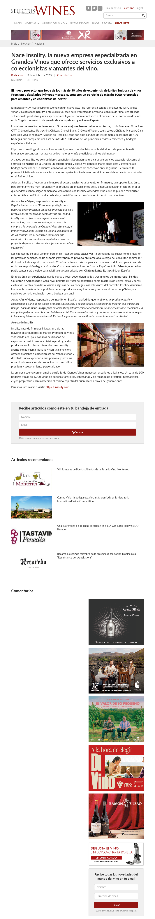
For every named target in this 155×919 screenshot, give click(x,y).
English (140, 8)
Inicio (18, 23)
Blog (95, 23)
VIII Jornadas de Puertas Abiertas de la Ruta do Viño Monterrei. (93, 469)
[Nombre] (116, 887)
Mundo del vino (54, 23)
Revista (107, 23)
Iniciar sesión (113, 8)
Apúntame (77, 432)
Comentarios (64, 75)
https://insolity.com (57, 387)
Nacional (39, 43)
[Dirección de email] (116, 896)
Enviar (116, 905)
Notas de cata (79, 23)
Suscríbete (122, 23)
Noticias (32, 23)
